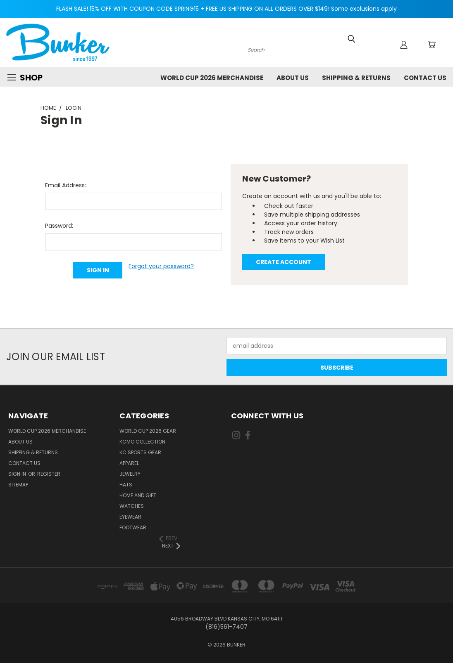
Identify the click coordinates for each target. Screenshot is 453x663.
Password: (59, 226)
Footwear (132, 527)
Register (48, 473)
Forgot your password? (161, 266)
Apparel (129, 463)
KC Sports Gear (140, 452)
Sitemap (18, 484)
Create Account (283, 262)
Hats (125, 484)
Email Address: (65, 185)
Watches (131, 506)
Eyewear (130, 516)
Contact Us (425, 77)
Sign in (17, 473)
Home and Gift (137, 495)
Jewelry (130, 473)
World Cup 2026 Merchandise (211, 77)
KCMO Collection (142, 441)
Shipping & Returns (356, 77)
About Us (293, 77)
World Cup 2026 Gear (147, 430)
